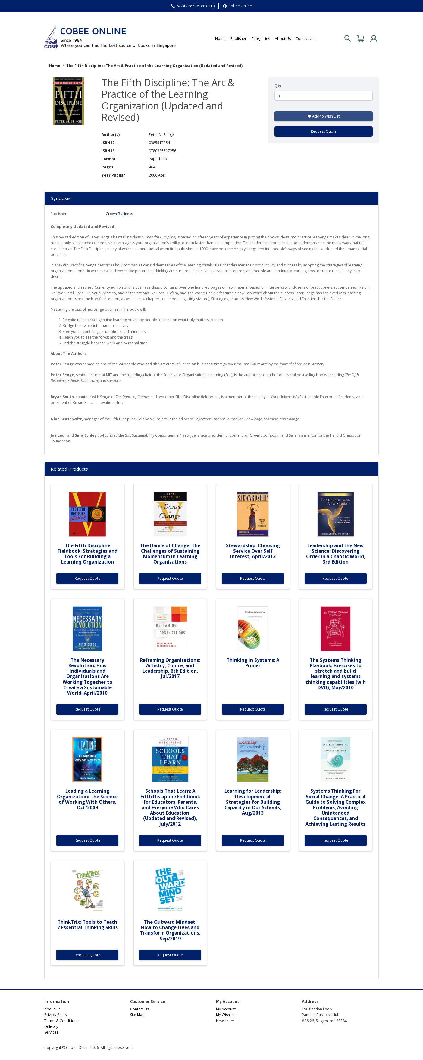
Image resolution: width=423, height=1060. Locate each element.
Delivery (51, 1026)
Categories (260, 38)
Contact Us (305, 38)
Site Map (137, 1014)
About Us (283, 38)
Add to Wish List (324, 116)
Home (220, 38)
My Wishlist (225, 1014)
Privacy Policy (55, 1014)
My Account (226, 1009)
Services (51, 1032)
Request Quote (324, 131)
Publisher (238, 38)
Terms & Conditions (61, 1020)
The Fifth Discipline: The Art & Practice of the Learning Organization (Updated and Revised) (154, 65)
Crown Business (119, 213)
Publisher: (59, 213)
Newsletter (225, 1020)
